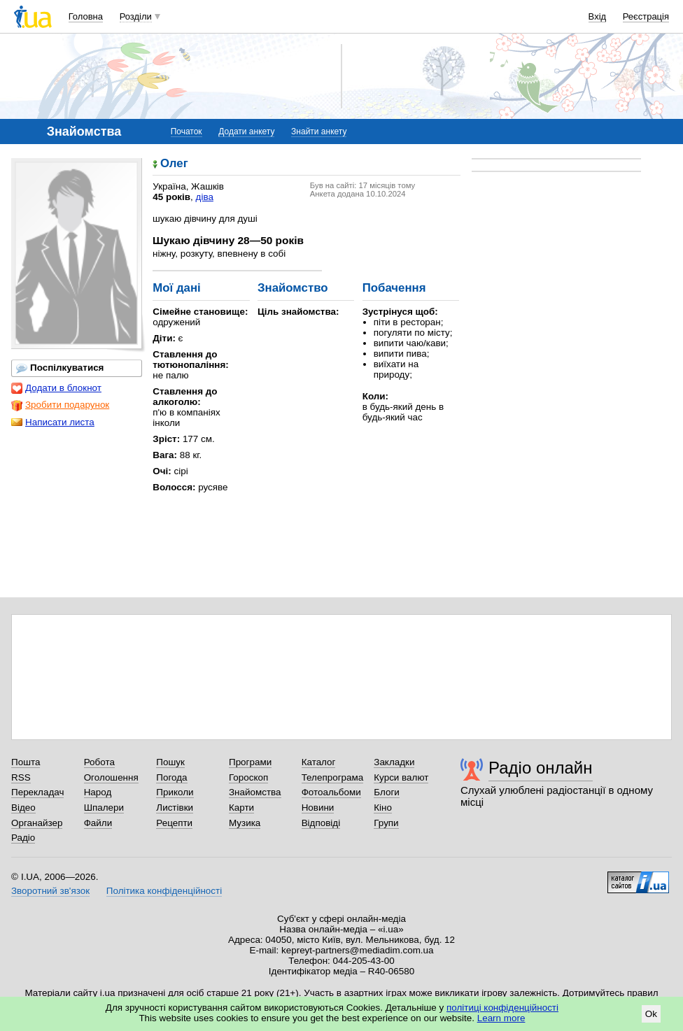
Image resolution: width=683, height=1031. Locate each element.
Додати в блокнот (56, 388)
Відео (23, 807)
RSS (21, 777)
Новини (318, 807)
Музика (244, 823)
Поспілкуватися (60, 368)
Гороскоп (248, 777)
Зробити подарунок (60, 405)
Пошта (25, 762)
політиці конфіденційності (502, 1007)
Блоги (387, 792)
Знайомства (255, 792)
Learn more (501, 1018)
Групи (386, 823)
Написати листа (52, 422)
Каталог (319, 762)
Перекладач (37, 792)
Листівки (174, 807)
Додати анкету (246, 131)
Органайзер (36, 823)
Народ (98, 792)
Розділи (136, 16)
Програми (250, 762)
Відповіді (321, 823)
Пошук (170, 762)
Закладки (394, 762)
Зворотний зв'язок (50, 891)
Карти (241, 807)
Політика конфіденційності (164, 891)
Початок (186, 131)
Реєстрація (646, 16)
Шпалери (104, 807)
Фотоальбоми (331, 792)
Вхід (598, 16)
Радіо (23, 837)
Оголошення (111, 777)
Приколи (174, 792)
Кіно (383, 807)
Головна (86, 16)
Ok (651, 1014)
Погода (171, 777)
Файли (98, 823)
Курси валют (401, 777)
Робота (99, 762)
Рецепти (174, 823)
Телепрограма (333, 777)
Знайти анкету (318, 131)
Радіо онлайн (540, 767)
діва (204, 197)
